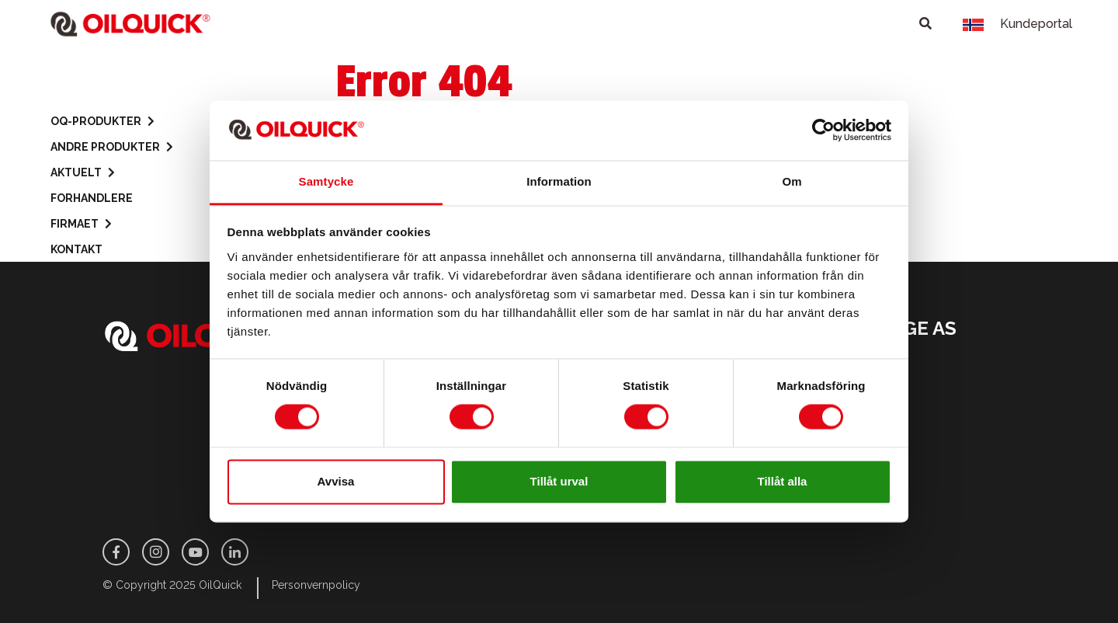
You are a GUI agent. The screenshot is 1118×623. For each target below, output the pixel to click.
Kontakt (76, 249)
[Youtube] (195, 552)
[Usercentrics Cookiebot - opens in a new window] (823, 130)
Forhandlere (91, 198)
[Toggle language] (973, 24)
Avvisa (336, 481)
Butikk (71, 275)
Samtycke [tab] (326, 181)
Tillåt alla (782, 481)
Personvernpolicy (316, 585)
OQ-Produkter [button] (102, 121)
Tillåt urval (559, 481)
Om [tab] (791, 181)
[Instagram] (155, 552)
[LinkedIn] (234, 552)
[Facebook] (116, 552)
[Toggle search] (925, 24)
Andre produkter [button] (111, 147)
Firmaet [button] (81, 224)
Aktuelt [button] (82, 173)
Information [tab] (559, 181)
